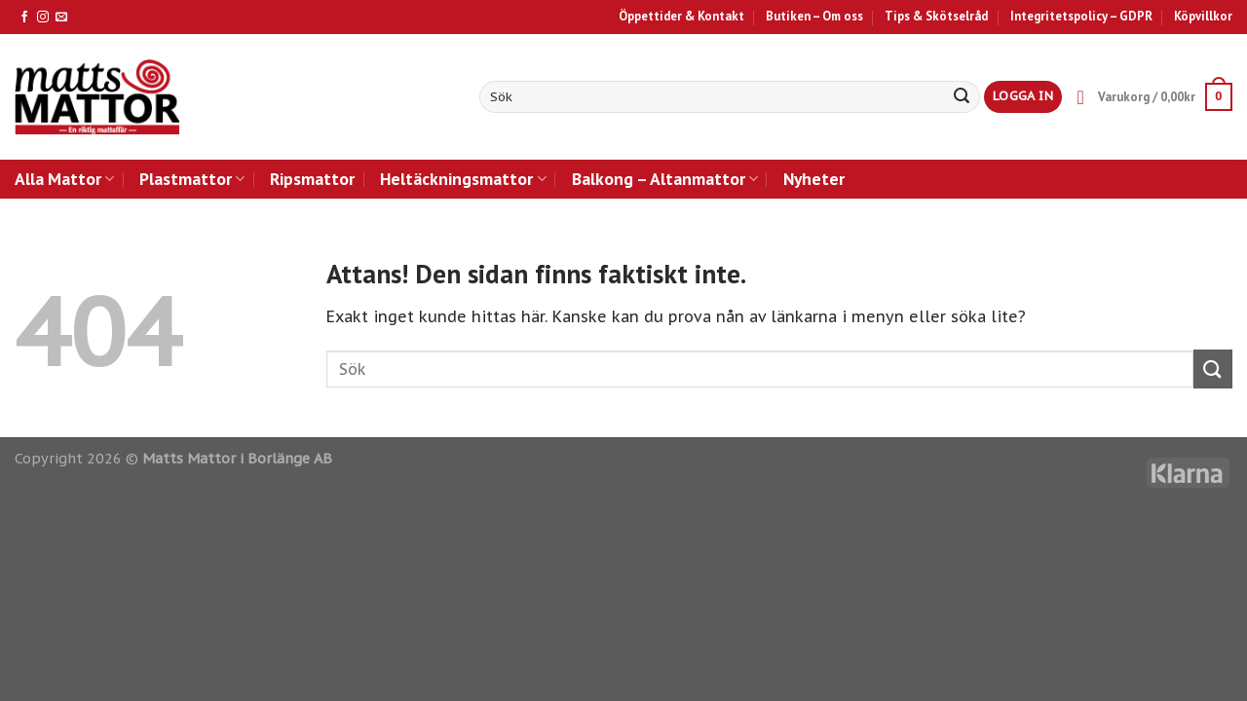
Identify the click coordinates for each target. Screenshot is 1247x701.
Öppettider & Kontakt (681, 16)
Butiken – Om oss (814, 16)
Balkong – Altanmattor (665, 178)
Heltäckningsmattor (463, 178)
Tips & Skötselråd (936, 16)
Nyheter (814, 178)
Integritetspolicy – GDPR (1081, 16)
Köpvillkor (1203, 16)
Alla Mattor (64, 178)
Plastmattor (192, 178)
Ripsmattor (312, 178)
